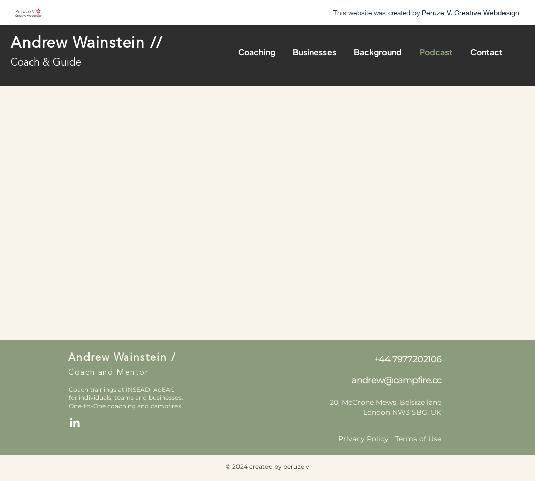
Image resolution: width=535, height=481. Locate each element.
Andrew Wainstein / (121, 358)
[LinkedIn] (75, 423)
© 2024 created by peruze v (267, 466)
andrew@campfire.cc (396, 380)
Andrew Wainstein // (87, 43)
